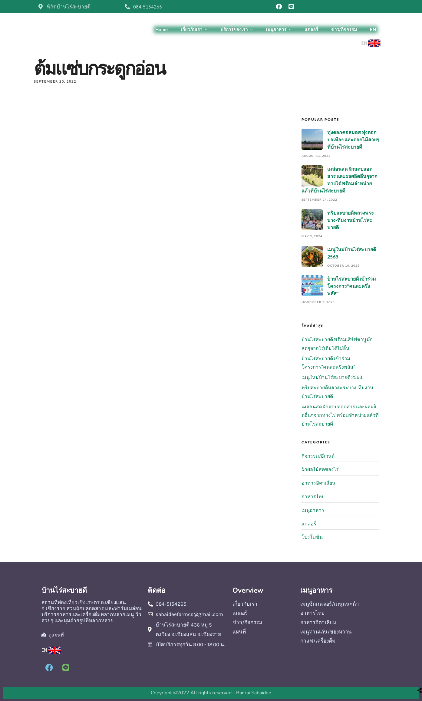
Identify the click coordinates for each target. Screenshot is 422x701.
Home (161, 29)
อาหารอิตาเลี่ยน (318, 482)
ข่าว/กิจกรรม (344, 29)
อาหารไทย (313, 496)
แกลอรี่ (311, 29)
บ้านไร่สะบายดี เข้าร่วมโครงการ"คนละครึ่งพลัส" (351, 286)
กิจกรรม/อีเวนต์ (318, 456)
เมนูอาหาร (276, 29)
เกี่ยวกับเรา (191, 29)
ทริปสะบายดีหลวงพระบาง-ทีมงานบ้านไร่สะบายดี (350, 220)
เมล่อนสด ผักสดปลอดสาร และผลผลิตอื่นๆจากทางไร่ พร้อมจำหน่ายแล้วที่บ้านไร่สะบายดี (340, 415)
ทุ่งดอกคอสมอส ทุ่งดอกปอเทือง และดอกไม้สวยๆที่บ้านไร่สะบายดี (353, 139)
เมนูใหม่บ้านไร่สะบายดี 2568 (332, 377)
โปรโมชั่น (312, 537)
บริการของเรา (234, 29)
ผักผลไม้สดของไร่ (320, 469)
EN (373, 29)
